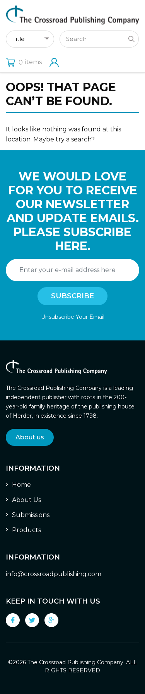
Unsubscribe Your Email (72, 316)
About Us (26, 499)
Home (21, 484)
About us (29, 437)
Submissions (30, 515)
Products (26, 530)
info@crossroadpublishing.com (53, 574)
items (24, 62)
